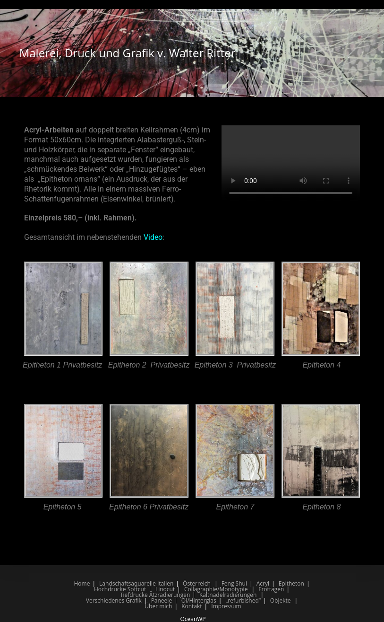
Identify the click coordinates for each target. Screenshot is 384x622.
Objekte (280, 600)
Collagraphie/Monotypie (215, 589)
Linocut (165, 589)
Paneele (161, 600)
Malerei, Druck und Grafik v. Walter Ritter (127, 53)
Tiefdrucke (134, 595)
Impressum (226, 606)
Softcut (137, 589)
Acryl (262, 583)
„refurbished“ (243, 600)
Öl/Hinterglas (198, 600)
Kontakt (191, 606)
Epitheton (291, 583)
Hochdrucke (110, 589)
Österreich (197, 583)
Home (82, 583)
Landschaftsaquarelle (127, 583)
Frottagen (271, 589)
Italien (165, 583)
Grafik (134, 600)
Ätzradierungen (169, 595)
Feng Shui (234, 583)
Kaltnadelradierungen (227, 595)
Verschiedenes (105, 600)
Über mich (158, 606)
